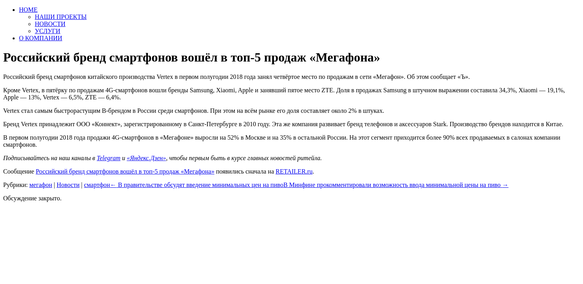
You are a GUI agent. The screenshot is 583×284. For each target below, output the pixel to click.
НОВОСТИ (50, 24)
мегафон (40, 184)
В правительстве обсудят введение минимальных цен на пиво (196, 184)
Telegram (109, 158)
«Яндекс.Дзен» (146, 158)
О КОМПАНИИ (40, 38)
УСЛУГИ (47, 31)
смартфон (97, 184)
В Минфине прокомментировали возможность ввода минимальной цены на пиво (396, 184)
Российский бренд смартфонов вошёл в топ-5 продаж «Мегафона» (125, 171)
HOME (28, 9)
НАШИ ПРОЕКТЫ (61, 16)
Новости (68, 184)
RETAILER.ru (293, 171)
